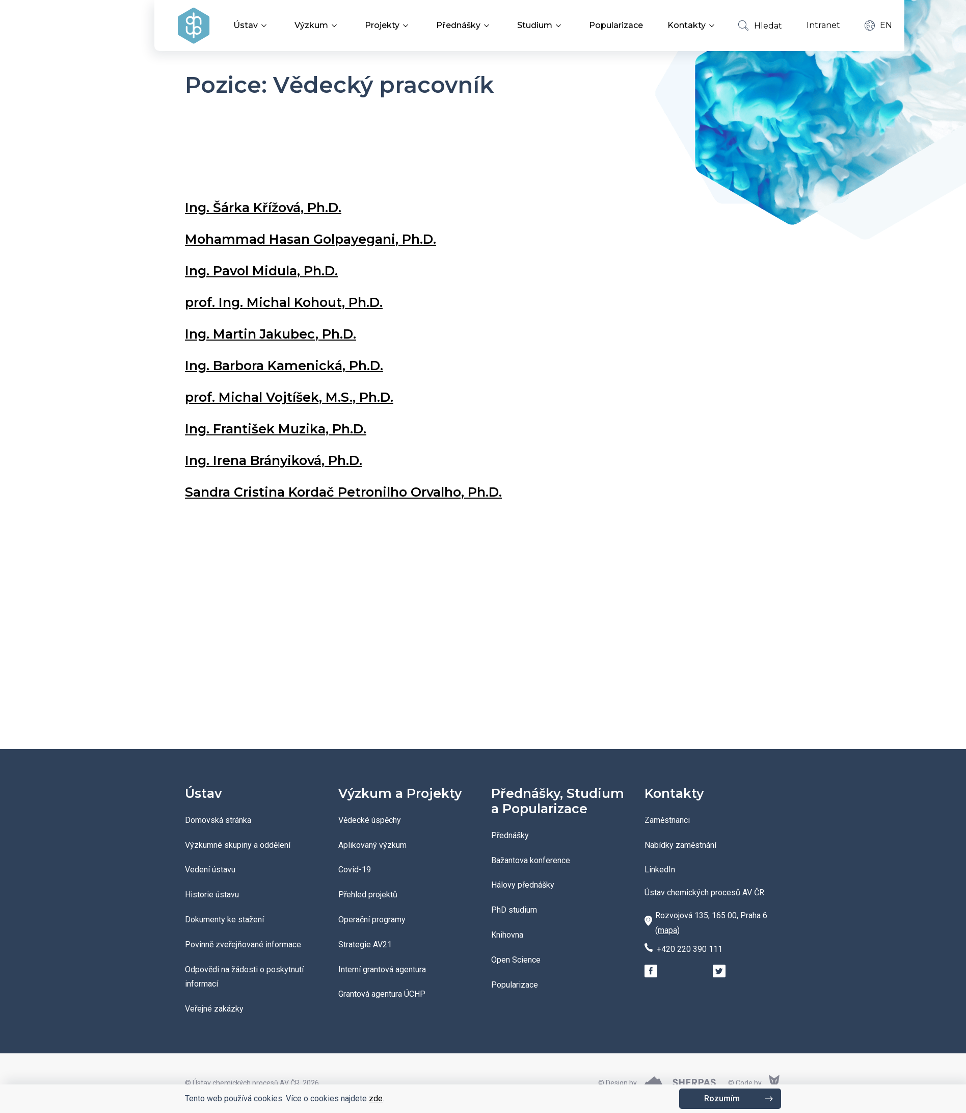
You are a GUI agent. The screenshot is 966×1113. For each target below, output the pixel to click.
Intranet (823, 25)
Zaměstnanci (667, 820)
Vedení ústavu (210, 869)
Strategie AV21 (365, 944)
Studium (541, 25)
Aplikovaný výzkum (372, 845)
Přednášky (464, 25)
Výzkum (317, 25)
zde (376, 1098)
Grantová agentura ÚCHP (381, 994)
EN (879, 25)
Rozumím (722, 1098)
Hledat (760, 25)
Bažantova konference (530, 860)
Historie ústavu (212, 894)
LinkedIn (660, 869)
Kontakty (692, 25)
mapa (667, 930)
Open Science (516, 960)
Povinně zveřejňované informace (243, 944)
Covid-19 (354, 869)
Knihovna (507, 935)
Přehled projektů (367, 894)
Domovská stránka (218, 820)
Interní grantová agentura (382, 969)
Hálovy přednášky (522, 885)
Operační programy (372, 919)
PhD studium (514, 910)
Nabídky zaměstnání (680, 845)
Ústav (251, 25)
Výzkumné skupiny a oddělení (237, 845)
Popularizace (616, 25)
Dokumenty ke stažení (224, 919)
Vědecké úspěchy (369, 820)
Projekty (388, 25)
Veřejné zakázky (214, 1009)
